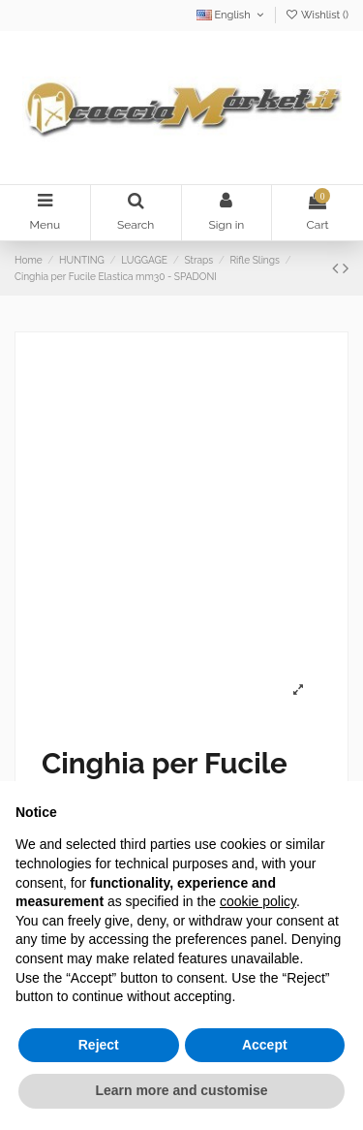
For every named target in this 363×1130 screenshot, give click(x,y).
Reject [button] (98, 1044)
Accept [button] (264, 1044)
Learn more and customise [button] (181, 1090)
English (232, 15)
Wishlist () (316, 15)
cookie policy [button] (258, 901)
